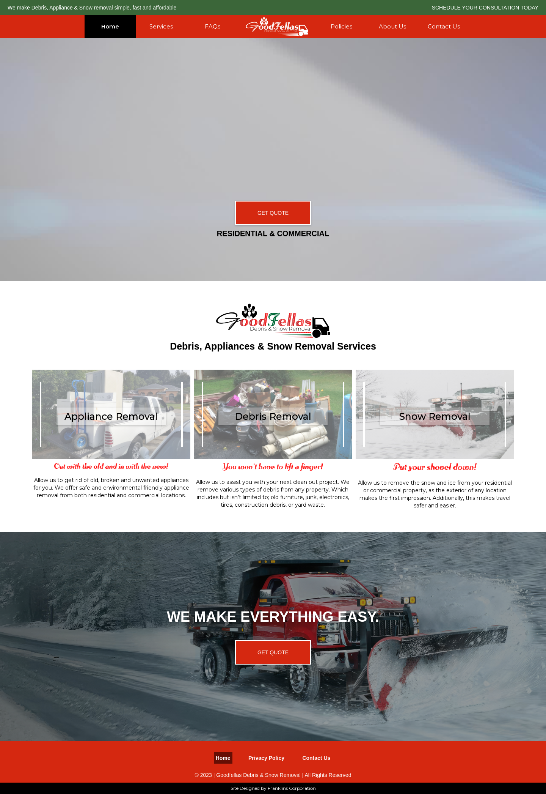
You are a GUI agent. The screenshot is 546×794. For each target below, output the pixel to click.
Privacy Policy (266, 758)
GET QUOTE (273, 213)
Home (110, 26)
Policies (341, 26)
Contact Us (444, 26)
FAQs (212, 26)
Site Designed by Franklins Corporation (273, 788)
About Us (392, 26)
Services (161, 26)
